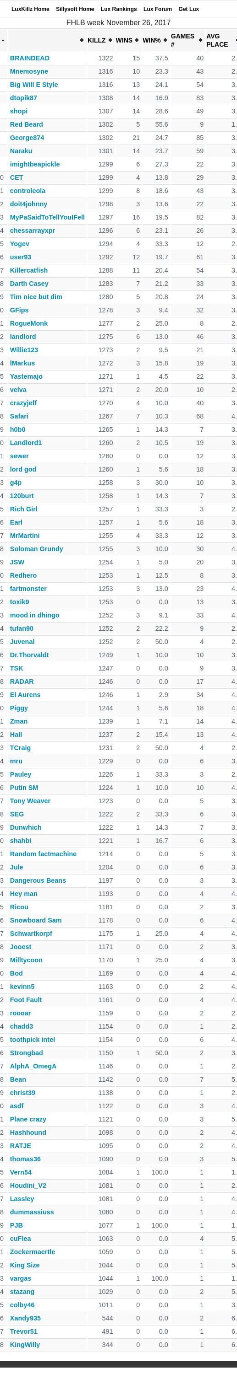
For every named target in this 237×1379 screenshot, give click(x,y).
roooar (20, 1013)
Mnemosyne (29, 71)
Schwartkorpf (31, 933)
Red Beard (26, 124)
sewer (19, 456)
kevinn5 (22, 986)
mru (16, 761)
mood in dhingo (35, 615)
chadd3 (21, 1026)
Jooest (20, 946)
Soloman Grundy (36, 549)
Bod (16, 973)
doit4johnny (29, 204)
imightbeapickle (35, 164)
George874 (27, 137)
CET (16, 177)
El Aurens (25, 694)
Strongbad (26, 1053)
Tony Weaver (30, 801)
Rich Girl (24, 509)
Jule (16, 867)
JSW (17, 562)
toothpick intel (32, 1039)
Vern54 (21, 1172)
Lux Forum (157, 9)
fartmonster (28, 588)
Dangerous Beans (38, 880)
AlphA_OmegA (33, 1066)
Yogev (19, 243)
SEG (17, 814)
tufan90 (21, 628)
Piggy (19, 708)
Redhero (23, 575)
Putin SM (24, 787)
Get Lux (189, 9)
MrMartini (25, 535)
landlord (23, 336)
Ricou (19, 907)
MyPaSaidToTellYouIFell (47, 217)
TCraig (20, 747)
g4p (16, 482)
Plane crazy (28, 1119)
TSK (16, 668)
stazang (22, 1291)
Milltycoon (26, 960)
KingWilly (25, 1344)
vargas (20, 1278)
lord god (23, 469)
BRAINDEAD (30, 58)
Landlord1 (26, 442)
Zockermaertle (32, 1252)
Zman (19, 721)
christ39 (22, 1092)
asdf (17, 1106)
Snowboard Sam (36, 920)
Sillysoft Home (75, 9)
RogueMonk (29, 323)
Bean (18, 1079)
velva (18, 389)
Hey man (24, 893)
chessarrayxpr (32, 230)
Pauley (20, 774)
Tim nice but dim (36, 296)
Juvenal (22, 641)
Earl (16, 522)
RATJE (20, 1145)
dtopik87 (23, 98)
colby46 (22, 1305)
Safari (19, 416)
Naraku (21, 151)
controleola (28, 190)
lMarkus (22, 363)
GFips (19, 310)
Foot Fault (26, 999)
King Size (25, 1265)
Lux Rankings (119, 9)
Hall (16, 734)
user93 (20, 257)
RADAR (22, 681)
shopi (19, 111)
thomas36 (25, 1159)
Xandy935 (25, 1318)
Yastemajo (26, 376)
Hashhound (28, 1132)
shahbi (20, 840)
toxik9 (19, 602)
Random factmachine (43, 854)
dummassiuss (32, 1212)
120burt (22, 495)
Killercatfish (29, 270)
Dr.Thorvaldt (29, 655)
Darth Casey (29, 283)
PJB (16, 1225)
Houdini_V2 (28, 1185)
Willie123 (24, 350)
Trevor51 (24, 1331)
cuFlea (20, 1238)
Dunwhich (26, 827)
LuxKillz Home (30, 9)
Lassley (22, 1198)
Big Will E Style (34, 84)
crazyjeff (23, 403)
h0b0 (18, 429)
